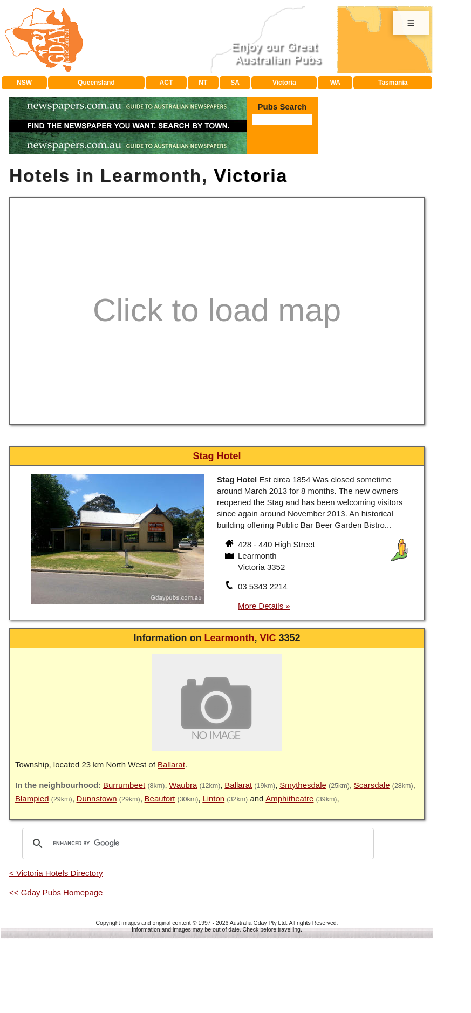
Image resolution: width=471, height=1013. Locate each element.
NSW (24, 82)
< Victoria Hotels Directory (56, 873)
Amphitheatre (289, 798)
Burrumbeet (124, 785)
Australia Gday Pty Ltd (258, 923)
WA (335, 82)
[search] (196, 843)
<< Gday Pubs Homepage (56, 892)
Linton (213, 798)
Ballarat (171, 764)
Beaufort (160, 798)
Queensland (96, 82)
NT (203, 82)
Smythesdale (302, 785)
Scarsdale (372, 785)
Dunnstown (97, 798)
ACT (166, 82)
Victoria (284, 82)
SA (235, 82)
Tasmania (392, 82)
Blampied (32, 798)
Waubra (183, 785)
